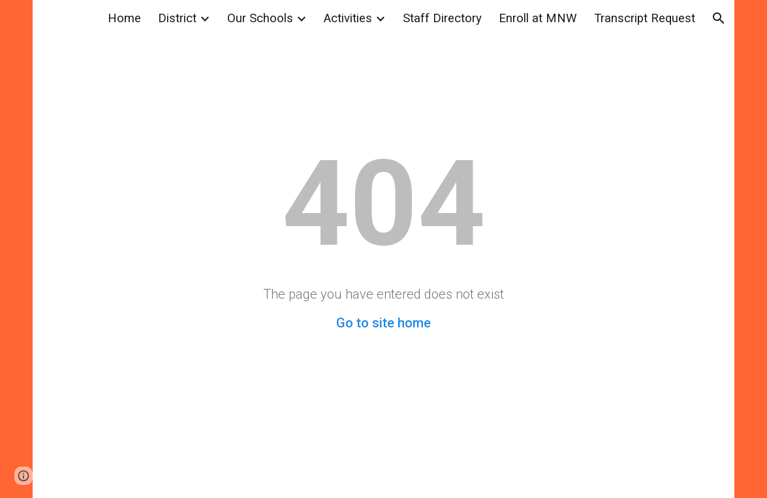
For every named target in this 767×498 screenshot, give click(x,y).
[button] (718, 18)
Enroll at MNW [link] (538, 18)
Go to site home (383, 323)
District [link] (177, 18)
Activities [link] (348, 18)
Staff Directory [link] (442, 18)
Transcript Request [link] (644, 18)
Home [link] (124, 18)
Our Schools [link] (260, 18)
